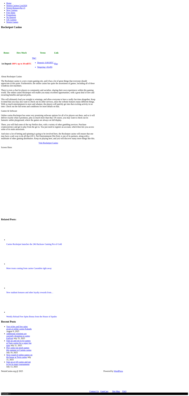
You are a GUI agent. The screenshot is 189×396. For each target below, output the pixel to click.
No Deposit (11, 17)
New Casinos (11, 10)
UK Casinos (11, 20)
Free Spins (10, 13)
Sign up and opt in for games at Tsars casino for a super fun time (18, 343)
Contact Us (94, 391)
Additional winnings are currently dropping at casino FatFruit (18, 336)
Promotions (11, 15)
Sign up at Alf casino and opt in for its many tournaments (18, 363)
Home (8, 3)
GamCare (104, 391)
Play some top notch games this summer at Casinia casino (18, 349)
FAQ (124, 391)
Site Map (116, 391)
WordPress (118, 371)
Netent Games (12, 22)
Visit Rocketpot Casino (48, 143)
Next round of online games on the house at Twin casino (19, 356)
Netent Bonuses (15, 8)
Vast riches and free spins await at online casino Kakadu (19, 327)
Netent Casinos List (16, 5)
